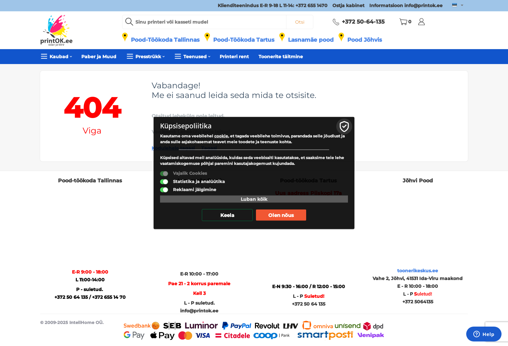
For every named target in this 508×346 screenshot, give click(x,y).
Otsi (300, 22)
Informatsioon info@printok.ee (406, 5)
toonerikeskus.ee (417, 271)
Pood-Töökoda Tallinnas (165, 40)
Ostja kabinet (348, 5)
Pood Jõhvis (364, 40)
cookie (221, 136)
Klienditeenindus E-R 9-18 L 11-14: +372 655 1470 (273, 5)
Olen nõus (281, 215)
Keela (227, 215)
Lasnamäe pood (311, 40)
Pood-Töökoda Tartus (243, 40)
